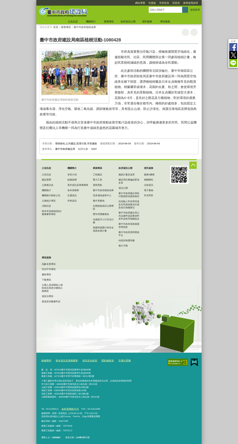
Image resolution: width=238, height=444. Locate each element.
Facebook (233, 47)
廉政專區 (46, 274)
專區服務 (165, 21)
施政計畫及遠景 (127, 174)
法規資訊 (148, 185)
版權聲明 (45, 360)
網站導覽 (140, 2)
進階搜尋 (195, 9)
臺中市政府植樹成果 (85, 27)
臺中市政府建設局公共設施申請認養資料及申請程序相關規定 (129, 215)
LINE (233, 63)
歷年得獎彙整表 (101, 214)
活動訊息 (46, 206)
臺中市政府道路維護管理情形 (129, 225)
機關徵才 (46, 190)
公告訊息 (73, 21)
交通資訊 (72, 195)
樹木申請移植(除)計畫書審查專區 (52, 212)
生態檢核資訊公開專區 (103, 207)
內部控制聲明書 (127, 240)
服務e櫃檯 (149, 174)
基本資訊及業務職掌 (77, 185)
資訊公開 (123, 188)
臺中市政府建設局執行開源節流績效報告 (129, 195)
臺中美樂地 (98, 200)
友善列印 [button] (185, 32)
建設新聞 (46, 179)
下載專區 (46, 279)
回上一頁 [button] (194, 32)
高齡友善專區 (49, 264)
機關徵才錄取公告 (51, 195)
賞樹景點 (97, 185)
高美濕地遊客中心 (102, 195)
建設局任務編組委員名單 (129, 181)
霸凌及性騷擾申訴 (51, 301)
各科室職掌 (73, 190)
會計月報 (123, 245)
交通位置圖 (115, 360)
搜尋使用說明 (190, 2)
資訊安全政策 (84, 360)
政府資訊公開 (128, 21)
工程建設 (97, 174)
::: (35, 1)
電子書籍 (148, 190)
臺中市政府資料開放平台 (129, 234)
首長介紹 (72, 174)
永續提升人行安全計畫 (103, 221)
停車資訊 (72, 200)
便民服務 (147, 21)
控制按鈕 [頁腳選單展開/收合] (193, 165)
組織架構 (72, 179)
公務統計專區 (49, 200)
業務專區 (109, 21)
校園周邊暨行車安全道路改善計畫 (103, 229)
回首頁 (176, 2)
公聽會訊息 (47, 185)
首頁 (55, 27)
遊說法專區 (47, 296)
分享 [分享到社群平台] (233, 41)
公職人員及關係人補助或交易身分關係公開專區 (52, 288)
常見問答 (148, 195)
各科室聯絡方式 (68, 408)
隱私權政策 (100, 360)
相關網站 (148, 179)
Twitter (233, 55)
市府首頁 (164, 2)
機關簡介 (91, 21)
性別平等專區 (49, 269)
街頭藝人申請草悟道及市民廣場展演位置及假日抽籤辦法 (129, 204)
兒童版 (152, 2)
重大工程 (97, 179)
